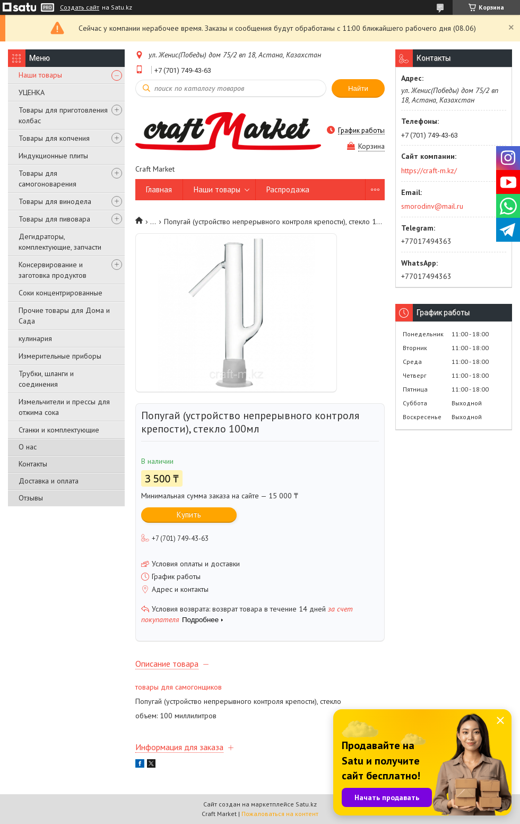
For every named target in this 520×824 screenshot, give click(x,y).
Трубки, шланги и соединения (46, 379)
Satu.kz (306, 804)
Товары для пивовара (54, 219)
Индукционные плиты (53, 155)
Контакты (33, 464)
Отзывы (31, 498)
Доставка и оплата (49, 481)
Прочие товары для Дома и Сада (64, 315)
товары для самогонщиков (178, 687)
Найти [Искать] (358, 88)
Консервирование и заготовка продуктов (52, 270)
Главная (159, 189)
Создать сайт (79, 7)
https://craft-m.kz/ (429, 170)
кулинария (35, 338)
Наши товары (40, 75)
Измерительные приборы (60, 356)
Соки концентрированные (60, 293)
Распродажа (287, 189)
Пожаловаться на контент (279, 814)
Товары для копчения (54, 138)
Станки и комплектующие (59, 430)
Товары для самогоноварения (47, 178)
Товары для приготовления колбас (63, 115)
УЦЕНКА (32, 92)
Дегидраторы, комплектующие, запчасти (60, 242)
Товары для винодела (55, 201)
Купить (189, 514)
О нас (28, 447)
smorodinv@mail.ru (432, 206)
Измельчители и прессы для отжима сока (64, 407)
